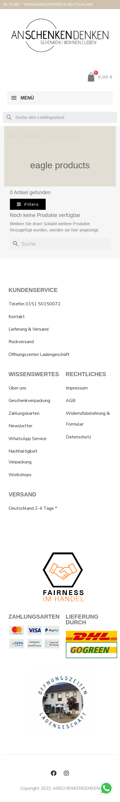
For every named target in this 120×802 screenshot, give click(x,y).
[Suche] (60, 244)
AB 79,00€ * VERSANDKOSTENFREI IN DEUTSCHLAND (48, 5)
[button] (28, 204)
